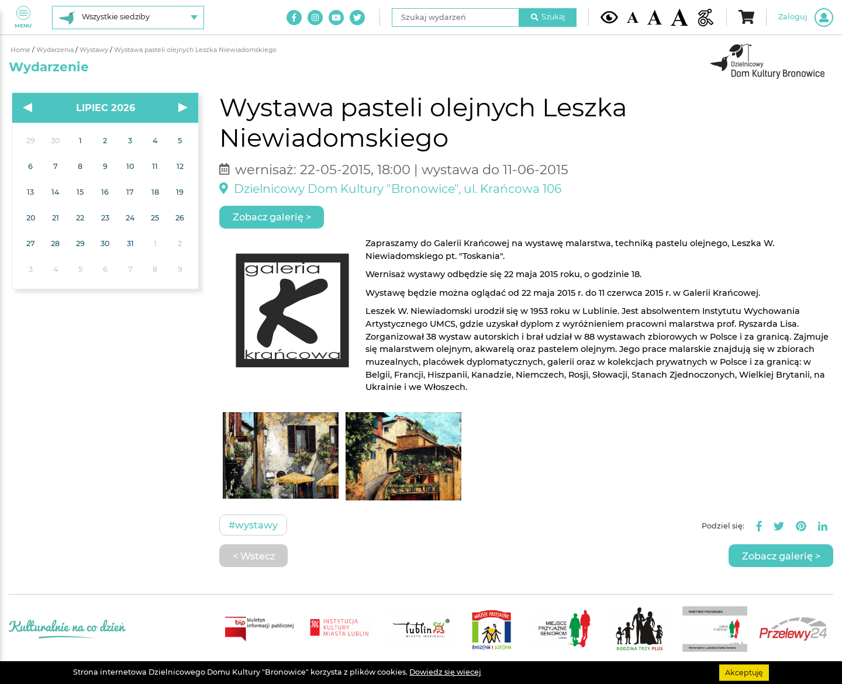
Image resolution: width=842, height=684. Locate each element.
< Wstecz (254, 556)
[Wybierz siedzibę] (128, 17)
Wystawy (95, 50)
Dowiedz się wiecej (445, 672)
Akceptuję (744, 672)
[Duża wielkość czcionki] (679, 17)
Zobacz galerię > (272, 217)
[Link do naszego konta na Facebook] (294, 17)
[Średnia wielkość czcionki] (654, 17)
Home (21, 50)
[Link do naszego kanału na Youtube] (336, 17)
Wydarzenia (55, 50)
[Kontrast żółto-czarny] (609, 17)
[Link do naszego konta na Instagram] (315, 17)
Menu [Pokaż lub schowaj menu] (23, 17)
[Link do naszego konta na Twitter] (357, 17)
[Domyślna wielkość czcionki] (633, 17)
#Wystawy (253, 525)
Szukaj (548, 16)
